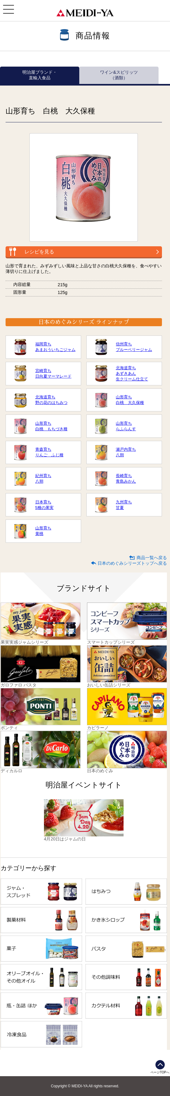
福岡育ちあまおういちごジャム (55, 347)
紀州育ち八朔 (43, 478)
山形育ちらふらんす (126, 426)
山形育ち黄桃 (43, 531)
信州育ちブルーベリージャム (134, 347)
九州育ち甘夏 (124, 505)
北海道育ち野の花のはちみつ (51, 400)
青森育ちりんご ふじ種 (49, 452)
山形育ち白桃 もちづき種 (51, 426)
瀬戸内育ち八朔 (126, 452)
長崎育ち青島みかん (126, 478)
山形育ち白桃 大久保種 (130, 400)
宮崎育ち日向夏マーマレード (53, 373)
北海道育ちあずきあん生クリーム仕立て (132, 373)
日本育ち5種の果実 (44, 505)
